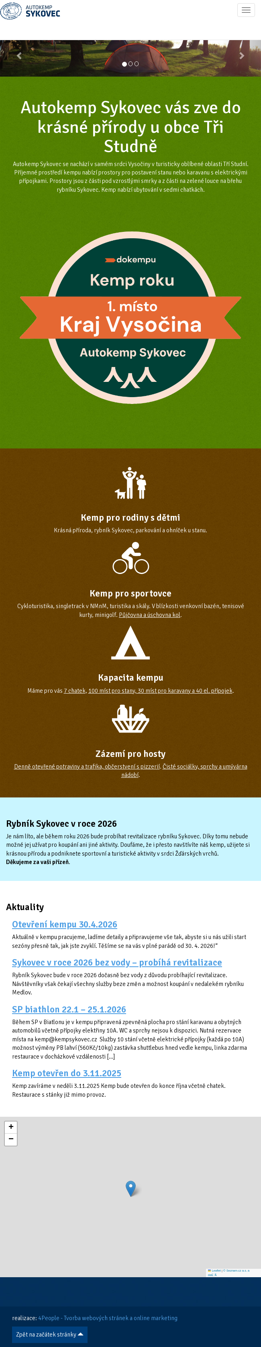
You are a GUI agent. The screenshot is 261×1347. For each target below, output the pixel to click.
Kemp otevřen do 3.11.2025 (66, 1073)
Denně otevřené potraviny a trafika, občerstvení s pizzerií (87, 766)
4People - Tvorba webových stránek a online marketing (107, 1318)
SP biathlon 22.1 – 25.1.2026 (69, 1009)
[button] (19, 51)
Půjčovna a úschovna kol (149, 615)
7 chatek (75, 690)
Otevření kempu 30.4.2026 (64, 924)
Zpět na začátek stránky (50, 1334)
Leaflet (214, 1270)
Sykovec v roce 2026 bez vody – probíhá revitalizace (117, 962)
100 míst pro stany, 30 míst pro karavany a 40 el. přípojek (160, 690)
